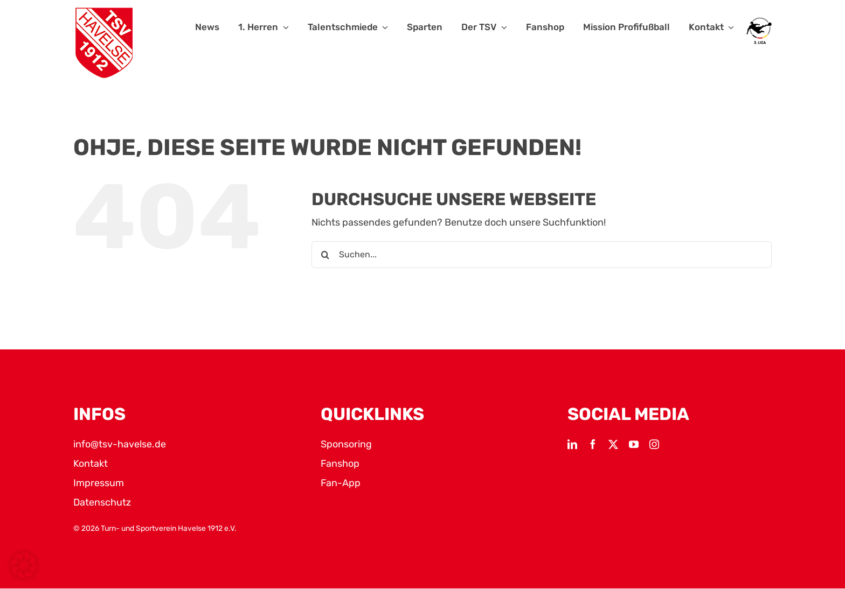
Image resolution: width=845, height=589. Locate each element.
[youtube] (634, 444)
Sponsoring (346, 444)
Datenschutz (102, 502)
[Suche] (324, 254)
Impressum (98, 483)
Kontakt (90, 463)
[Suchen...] (541, 254)
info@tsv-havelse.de (119, 444)
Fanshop (340, 463)
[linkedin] (572, 444)
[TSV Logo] (104, 43)
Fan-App (341, 483)
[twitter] (613, 444)
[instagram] (654, 444)
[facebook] (593, 444)
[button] (23, 565)
